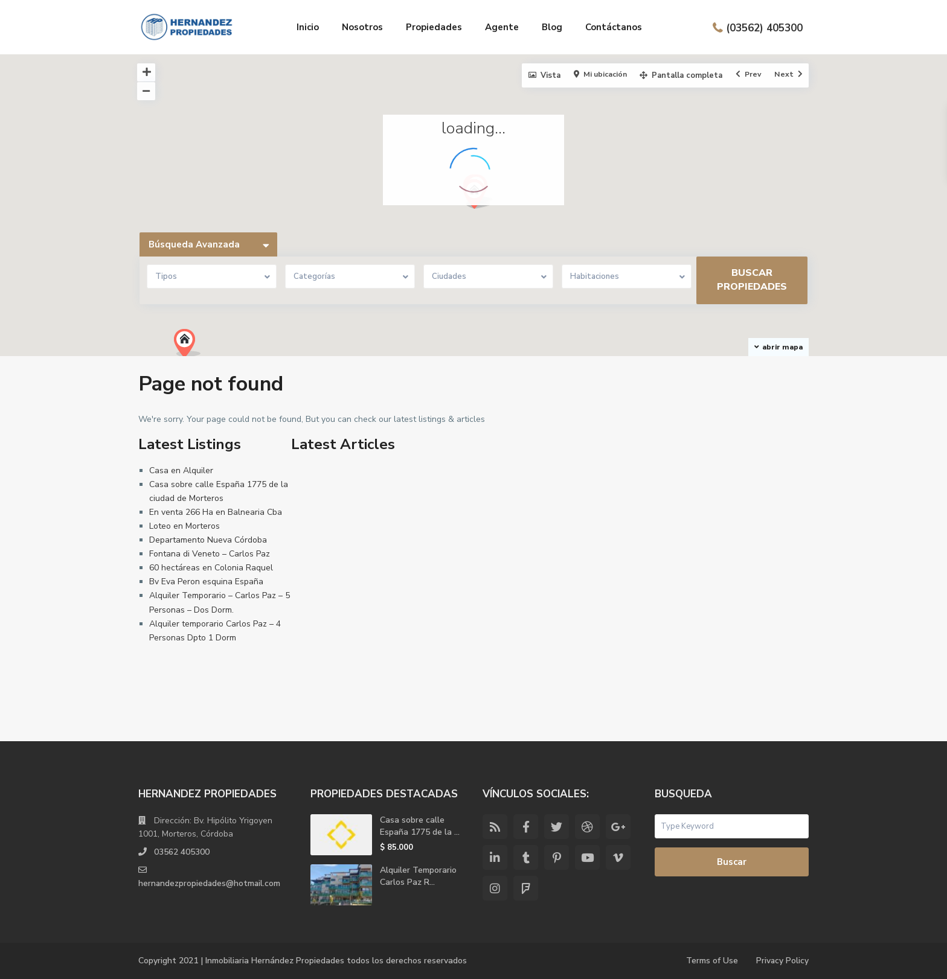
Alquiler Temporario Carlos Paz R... (418, 876)
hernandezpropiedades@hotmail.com (210, 883)
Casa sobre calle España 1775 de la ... (420, 826)
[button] (192, 347)
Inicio (308, 27)
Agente (502, 27)
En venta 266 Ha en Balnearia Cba (215, 512)
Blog (552, 27)
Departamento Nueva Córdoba (208, 540)
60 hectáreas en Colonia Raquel (211, 567)
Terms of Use (711, 960)
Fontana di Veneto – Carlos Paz (209, 554)
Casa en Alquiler (181, 470)
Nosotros (362, 27)
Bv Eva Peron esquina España (206, 581)
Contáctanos (613, 27)
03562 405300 (182, 852)
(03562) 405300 (764, 27)
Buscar (731, 862)
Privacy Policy (782, 960)
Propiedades (434, 27)
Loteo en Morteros (184, 526)
